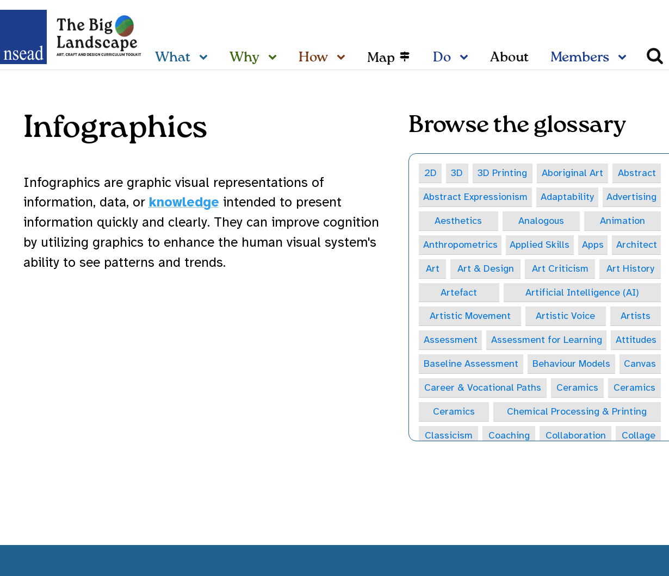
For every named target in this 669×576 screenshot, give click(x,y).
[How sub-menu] (343, 58)
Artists (636, 317)
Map (381, 58)
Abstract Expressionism (475, 197)
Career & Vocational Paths (482, 389)
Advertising (631, 197)
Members (579, 58)
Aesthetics (458, 221)
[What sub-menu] (205, 58)
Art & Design (485, 269)
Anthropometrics (460, 245)
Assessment (451, 341)
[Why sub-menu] (274, 58)
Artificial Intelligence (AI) (582, 293)
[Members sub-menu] (624, 58)
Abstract (637, 173)
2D (430, 173)
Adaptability (567, 197)
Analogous (541, 221)
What (172, 58)
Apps (593, 245)
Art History (630, 269)
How (313, 58)
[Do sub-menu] (466, 58)
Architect (636, 245)
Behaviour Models (571, 365)
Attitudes (635, 341)
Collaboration (576, 437)
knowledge (184, 202)
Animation (622, 221)
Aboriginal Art (572, 173)
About (509, 58)
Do (442, 58)
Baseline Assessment (471, 365)
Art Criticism (560, 269)
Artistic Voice (565, 317)
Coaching (509, 437)
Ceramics (577, 389)
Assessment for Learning (546, 341)
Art (432, 269)
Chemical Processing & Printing (577, 412)
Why (244, 58)
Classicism (449, 437)
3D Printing (502, 173)
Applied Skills (540, 245)
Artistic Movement (470, 317)
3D (457, 173)
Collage (638, 437)
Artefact (459, 293)
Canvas (640, 365)
